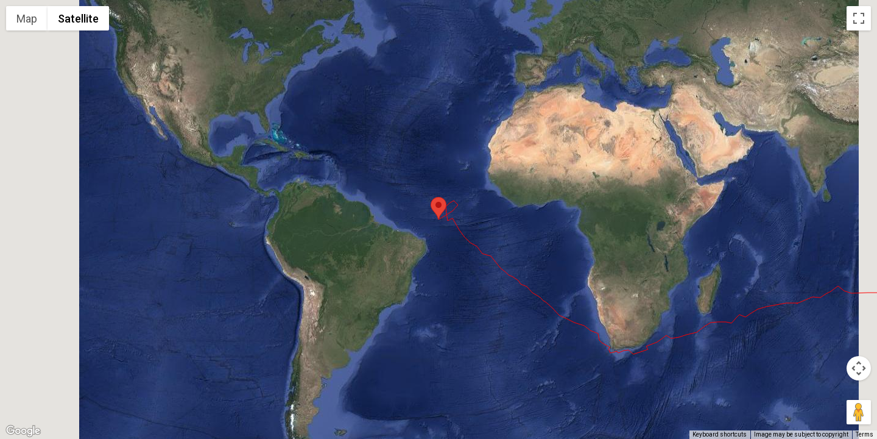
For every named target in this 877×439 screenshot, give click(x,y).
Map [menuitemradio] (26, 18)
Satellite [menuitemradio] (78, 18)
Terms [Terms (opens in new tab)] (864, 434)
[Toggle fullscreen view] (859, 18)
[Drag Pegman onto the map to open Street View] (859, 412)
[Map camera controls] (859, 368)
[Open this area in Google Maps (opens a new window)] (23, 431)
